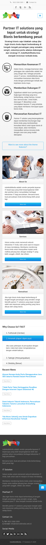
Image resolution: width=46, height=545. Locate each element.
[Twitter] (20, 7)
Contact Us (31, 2)
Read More (7, 381)
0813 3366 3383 (16, 2)
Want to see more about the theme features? (23, 146)
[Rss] (29, 7)
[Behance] (22, 534)
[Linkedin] (11, 534)
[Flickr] (18, 534)
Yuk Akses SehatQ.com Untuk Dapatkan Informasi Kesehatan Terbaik (19, 417)
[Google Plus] (25, 7)
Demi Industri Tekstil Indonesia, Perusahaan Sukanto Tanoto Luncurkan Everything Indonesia (21, 403)
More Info (23, 204)
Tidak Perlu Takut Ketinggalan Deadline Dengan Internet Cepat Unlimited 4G (19, 388)
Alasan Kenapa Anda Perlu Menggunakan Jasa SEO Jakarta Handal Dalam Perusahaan (22, 375)
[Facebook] (16, 7)
